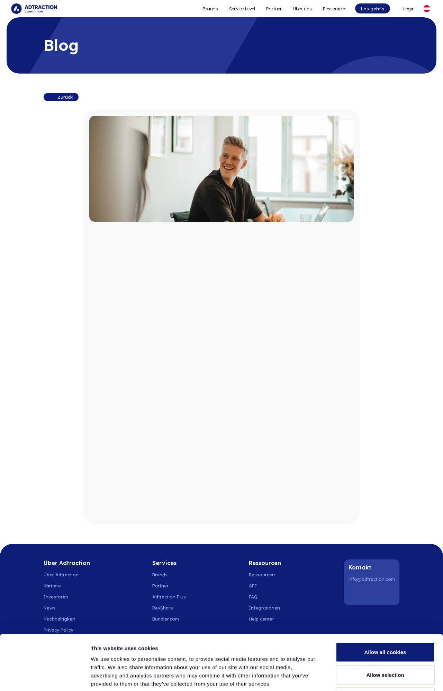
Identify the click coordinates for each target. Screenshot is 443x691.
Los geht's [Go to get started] (372, 8)
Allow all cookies (385, 600)
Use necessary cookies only (385, 646)
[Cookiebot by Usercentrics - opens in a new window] (45, 677)
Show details (363, 677)
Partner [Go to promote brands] (274, 8)
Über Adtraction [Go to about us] (61, 574)
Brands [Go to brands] (160, 574)
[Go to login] (406, 8)
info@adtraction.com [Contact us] (372, 579)
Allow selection (385, 623)
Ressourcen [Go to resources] (334, 8)
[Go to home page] (34, 8)
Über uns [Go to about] (302, 8)
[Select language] (427, 8)
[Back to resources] (61, 97)
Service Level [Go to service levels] (242, 8)
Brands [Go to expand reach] (210, 8)
